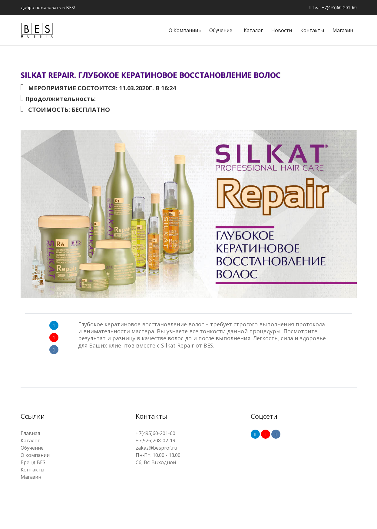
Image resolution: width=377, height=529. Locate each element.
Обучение (220, 30)
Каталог (253, 30)
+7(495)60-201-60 (155, 433)
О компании (183, 30)
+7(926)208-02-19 (155, 440)
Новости (281, 30)
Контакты (312, 30)
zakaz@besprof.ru (156, 447)
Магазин (342, 30)
